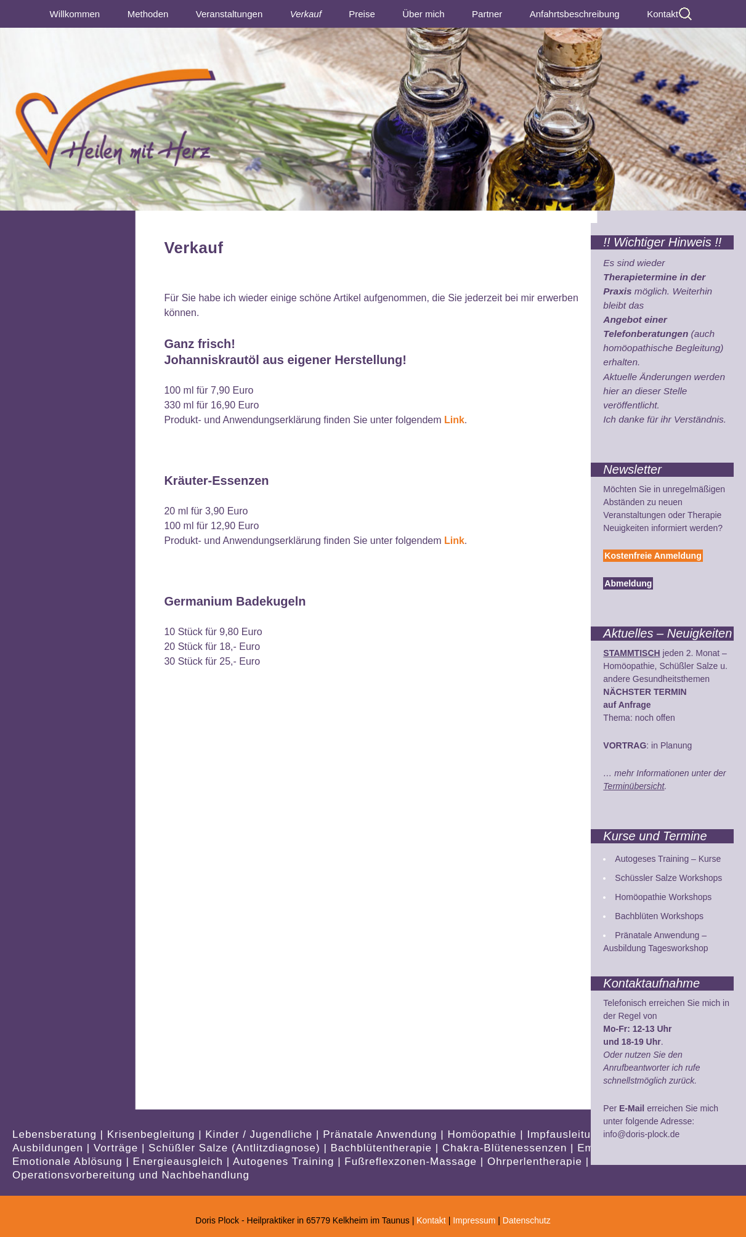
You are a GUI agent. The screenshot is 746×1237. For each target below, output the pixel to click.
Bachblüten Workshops (659, 916)
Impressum (474, 1220)
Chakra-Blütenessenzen (506, 1148)
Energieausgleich (180, 1161)
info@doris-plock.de (641, 1134)
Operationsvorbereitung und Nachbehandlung (130, 1175)
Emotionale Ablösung (69, 1161)
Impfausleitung (567, 1134)
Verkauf (306, 14)
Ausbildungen (49, 1148)
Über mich (423, 14)
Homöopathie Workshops (663, 897)
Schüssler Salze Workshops (668, 878)
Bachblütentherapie (383, 1148)
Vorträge (118, 1148)
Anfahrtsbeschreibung (575, 14)
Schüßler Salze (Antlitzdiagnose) (235, 1148)
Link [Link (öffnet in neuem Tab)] (454, 420)
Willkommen (75, 14)
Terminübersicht (633, 786)
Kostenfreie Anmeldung (652, 556)
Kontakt (662, 14)
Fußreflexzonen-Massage (412, 1161)
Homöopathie (483, 1134)
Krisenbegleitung (152, 1134)
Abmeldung (628, 583)
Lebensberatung (56, 1134)
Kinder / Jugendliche (260, 1134)
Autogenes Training (285, 1161)
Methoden (148, 14)
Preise (362, 14)
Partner (487, 14)
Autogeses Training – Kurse (668, 859)
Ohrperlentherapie (536, 1161)
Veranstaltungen (229, 14)
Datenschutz (527, 1220)
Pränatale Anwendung (381, 1134)
